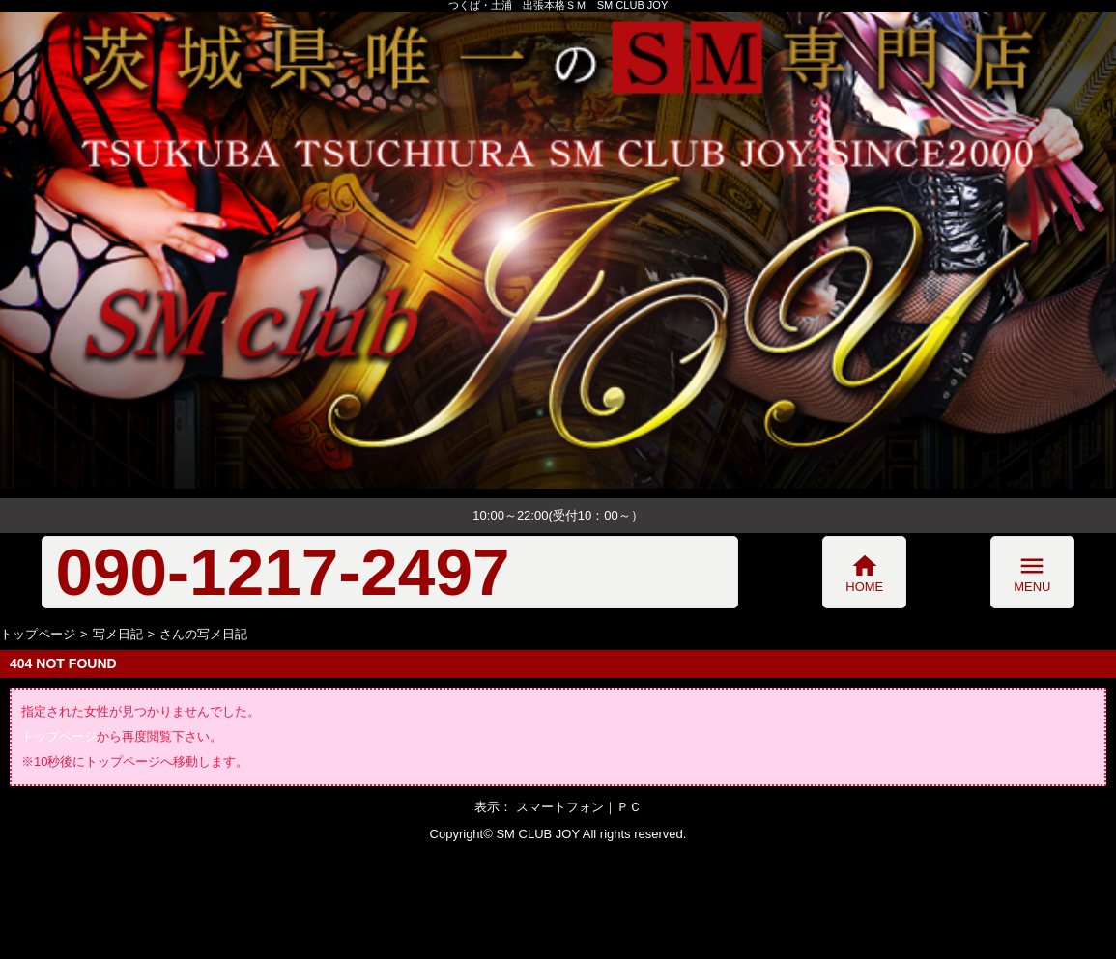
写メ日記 (118, 634)
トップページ (37, 634)
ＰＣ (629, 807)
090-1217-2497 (282, 572)
